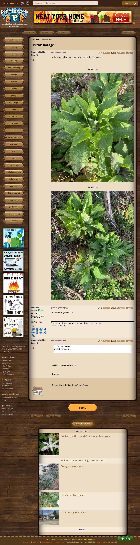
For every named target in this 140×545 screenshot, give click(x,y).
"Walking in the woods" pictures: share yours (86, 436)
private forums (13, 214)
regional (13, 144)
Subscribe (14, 3)
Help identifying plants (73, 495)
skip (13, 158)
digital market (14, 193)
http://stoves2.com (80, 385)
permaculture (47, 40)
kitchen (14, 89)
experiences (14, 165)
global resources (14, 172)
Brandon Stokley (38, 52)
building (13, 61)
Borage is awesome (72, 466)
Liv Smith (35, 307)
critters (14, 54)
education (13, 151)
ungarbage (13, 103)
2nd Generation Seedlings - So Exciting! (83, 460)
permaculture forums (14, 40)
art (13, 130)
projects (13, 186)
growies (14, 47)
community (14, 110)
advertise (36, 542)
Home (5, 3)
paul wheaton (102, 542)
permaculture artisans (13, 137)
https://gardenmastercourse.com (88, 323)
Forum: (36, 40)
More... (82, 529)
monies (14, 82)
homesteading (14, 68)
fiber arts (14, 123)
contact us (26, 542)
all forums (13, 221)
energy (14, 75)
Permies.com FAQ (59, 325)
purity (13, 96)
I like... (34, 326)
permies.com (13, 200)
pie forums (13, 207)
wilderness (13, 116)
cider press (13, 179)
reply (82, 407)
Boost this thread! (82, 423)
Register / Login (129, 3)
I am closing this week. (73, 512)
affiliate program (47, 542)
